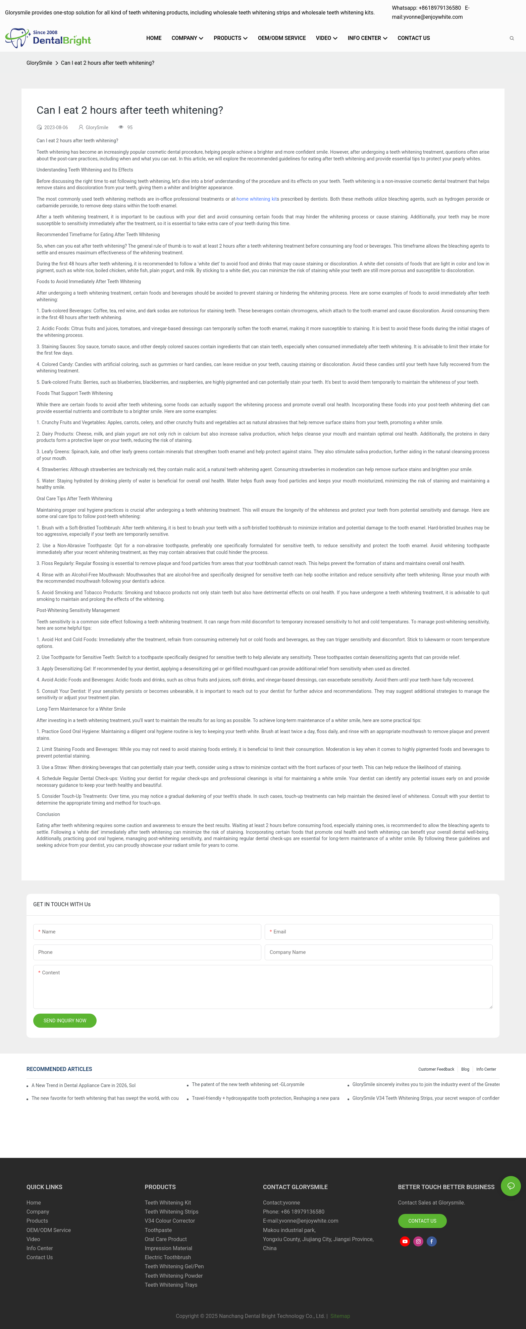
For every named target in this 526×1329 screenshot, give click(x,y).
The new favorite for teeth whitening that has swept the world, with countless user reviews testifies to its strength (105, 1098)
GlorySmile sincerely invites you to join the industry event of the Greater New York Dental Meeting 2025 (426, 1084)
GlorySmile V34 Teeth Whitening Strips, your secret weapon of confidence (426, 1098)
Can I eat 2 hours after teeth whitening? (107, 63)
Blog (465, 1069)
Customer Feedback (436, 1069)
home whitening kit (256, 199)
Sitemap (339, 1316)
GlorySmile (39, 63)
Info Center (486, 1069)
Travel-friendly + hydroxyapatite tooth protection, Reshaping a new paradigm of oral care (265, 1098)
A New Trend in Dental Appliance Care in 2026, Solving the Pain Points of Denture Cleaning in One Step (84, 1085)
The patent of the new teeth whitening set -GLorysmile (248, 1084)
